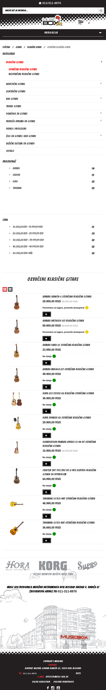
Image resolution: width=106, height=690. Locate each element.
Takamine (17, 188)
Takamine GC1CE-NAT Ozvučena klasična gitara (69, 519)
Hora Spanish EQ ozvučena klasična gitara (67, 415)
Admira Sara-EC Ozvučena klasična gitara (66, 344)
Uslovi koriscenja (41, 678)
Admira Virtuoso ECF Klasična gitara (63, 320)
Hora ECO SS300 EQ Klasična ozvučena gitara (68, 392)
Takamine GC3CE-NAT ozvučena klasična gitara (69, 495)
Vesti (78, 669)
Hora (15, 181)
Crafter (16, 174)
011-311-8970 (30, 670)
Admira (16, 168)
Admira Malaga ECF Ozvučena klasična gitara (68, 368)
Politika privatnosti (64, 678)
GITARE (19, 47)
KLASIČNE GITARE (34, 47)
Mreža (10, 289)
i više (22, 253)
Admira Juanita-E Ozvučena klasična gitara (67, 296)
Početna (6, 47)
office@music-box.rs (57, 673)
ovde (70, 570)
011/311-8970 (51, 3)
